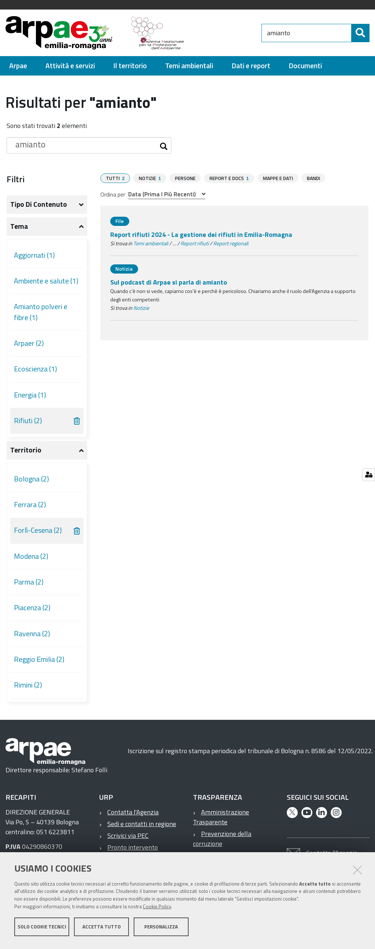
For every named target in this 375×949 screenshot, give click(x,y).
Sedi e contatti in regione (141, 824)
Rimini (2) (28, 684)
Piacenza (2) (32, 607)
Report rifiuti (195, 243)
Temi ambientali (150, 243)
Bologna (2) (31, 478)
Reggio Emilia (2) (39, 659)
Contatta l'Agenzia (133, 812)
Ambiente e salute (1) (46, 280)
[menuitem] (18, 66)
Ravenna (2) (32, 633)
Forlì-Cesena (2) (38, 530)
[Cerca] (360, 33)
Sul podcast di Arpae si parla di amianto (168, 282)
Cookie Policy (157, 909)
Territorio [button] (25, 449)
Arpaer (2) (29, 343)
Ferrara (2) (30, 504)
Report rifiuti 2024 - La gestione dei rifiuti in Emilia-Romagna (201, 234)
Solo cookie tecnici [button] (42, 930)
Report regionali (230, 243)
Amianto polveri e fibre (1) (40, 312)
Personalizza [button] (161, 930)
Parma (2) (29, 581)
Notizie (141, 308)
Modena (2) (31, 556)
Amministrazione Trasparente (221, 817)
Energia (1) (30, 394)
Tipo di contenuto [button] (38, 204)
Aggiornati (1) (34, 255)
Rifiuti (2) (28, 420)
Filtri (16, 179)
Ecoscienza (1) (35, 368)
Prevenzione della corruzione (222, 839)
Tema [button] (19, 226)
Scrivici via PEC (128, 835)
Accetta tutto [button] (101, 930)
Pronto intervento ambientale (128, 852)
